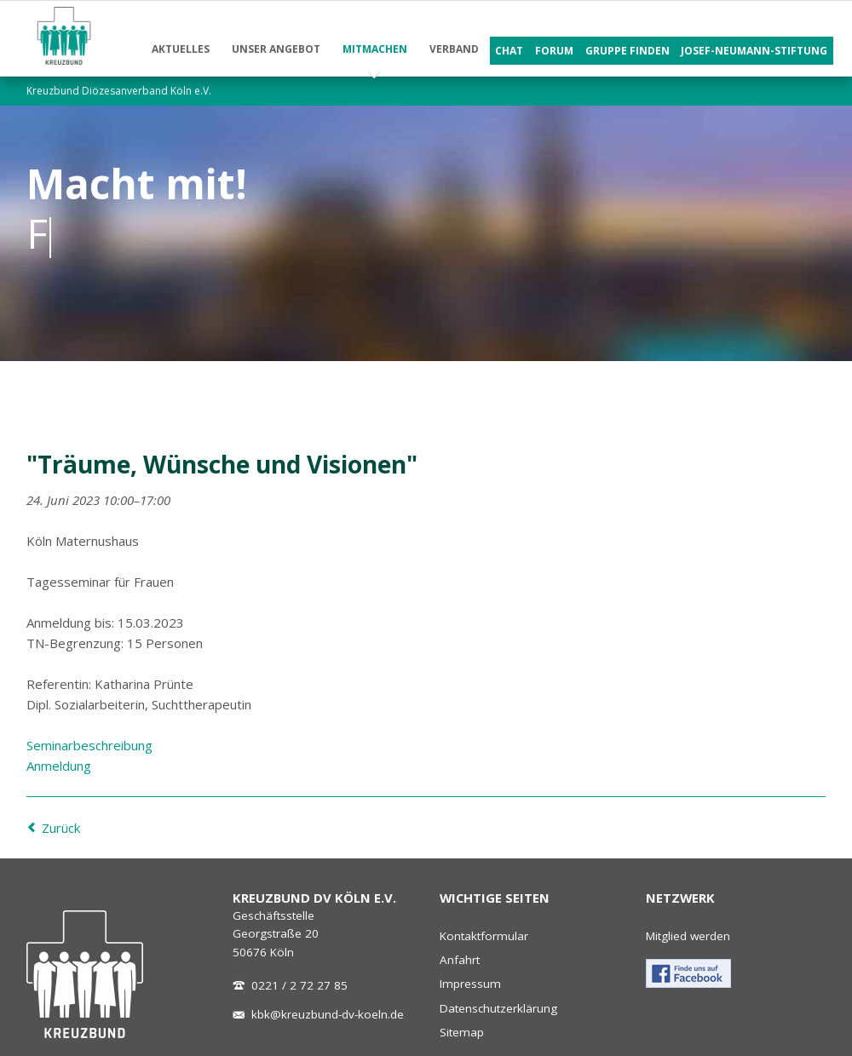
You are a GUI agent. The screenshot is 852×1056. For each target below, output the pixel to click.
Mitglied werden (688, 936)
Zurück (61, 827)
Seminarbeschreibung (89, 745)
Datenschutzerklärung (498, 1008)
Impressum (470, 983)
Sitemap (462, 1032)
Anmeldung (58, 765)
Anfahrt (460, 959)
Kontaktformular (484, 936)
